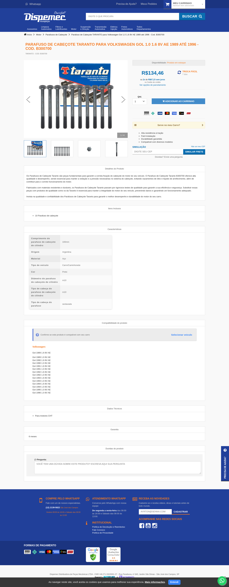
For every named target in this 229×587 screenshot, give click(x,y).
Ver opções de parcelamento (152, 85)
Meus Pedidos (149, 4)
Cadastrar (181, 511)
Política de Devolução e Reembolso (108, 527)
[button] (225, 463)
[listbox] (139, 101)
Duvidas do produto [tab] (115, 448)
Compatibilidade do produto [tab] (114, 323)
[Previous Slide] (28, 99)
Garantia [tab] (114, 429)
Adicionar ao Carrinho (178, 101)
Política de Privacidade (102, 533)
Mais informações (155, 582)
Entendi (174, 582)
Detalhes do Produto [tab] (114, 168)
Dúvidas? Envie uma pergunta (169, 157)
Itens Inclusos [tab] (114, 208)
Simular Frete (194, 151)
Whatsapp (33, 4)
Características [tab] (114, 229)
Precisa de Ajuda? (126, 4)
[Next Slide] (123, 99)
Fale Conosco (98, 530)
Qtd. (140, 97)
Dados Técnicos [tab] (114, 408)
